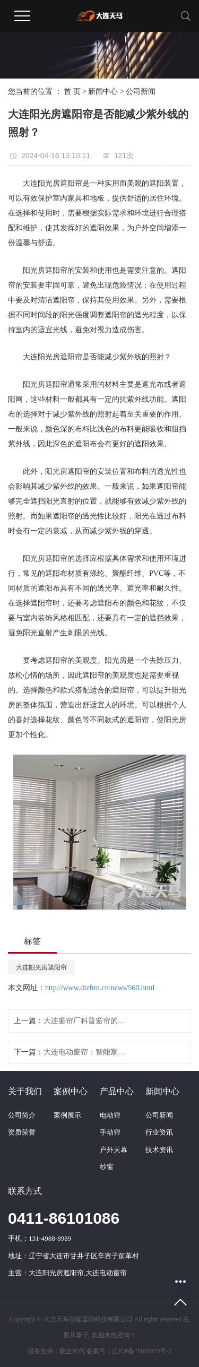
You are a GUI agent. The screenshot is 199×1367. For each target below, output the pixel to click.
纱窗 (107, 1167)
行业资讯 (159, 1132)
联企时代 (72, 1351)
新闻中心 (103, 92)
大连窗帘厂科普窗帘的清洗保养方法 (86, 1021)
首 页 (72, 92)
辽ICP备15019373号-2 (142, 1351)
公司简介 (22, 1115)
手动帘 (110, 1132)
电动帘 (110, 1115)
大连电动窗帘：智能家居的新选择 (86, 1052)
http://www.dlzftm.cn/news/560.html (99, 988)
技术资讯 (159, 1150)
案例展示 (67, 1115)
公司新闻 (140, 92)
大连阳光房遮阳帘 (41, 967)
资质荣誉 (22, 1132)
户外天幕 (113, 1150)
